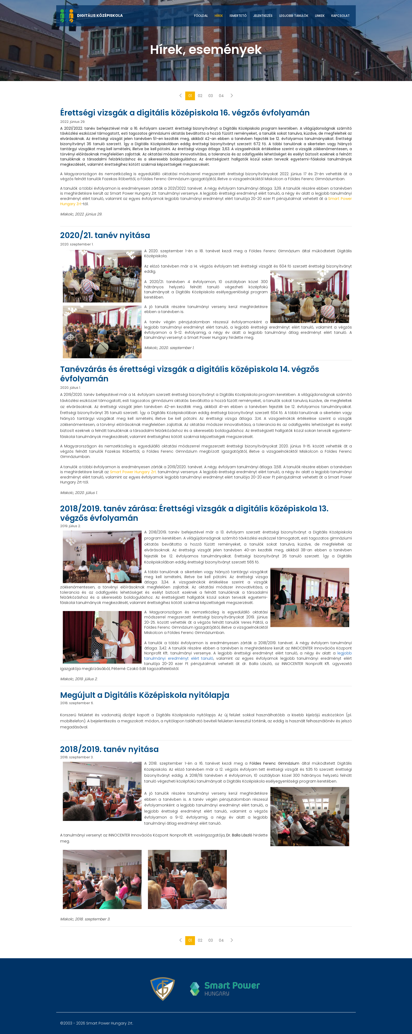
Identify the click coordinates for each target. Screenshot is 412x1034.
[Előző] (181, 96)
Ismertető (238, 15)
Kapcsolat (340, 15)
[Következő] (232, 96)
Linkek (320, 15)
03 (210, 95)
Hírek (219, 15)
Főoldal (201, 15)
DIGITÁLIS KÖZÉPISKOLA (91, 15)
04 (221, 95)
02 (200, 95)
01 (190, 95)
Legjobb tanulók (293, 15)
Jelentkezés (262, 15)
